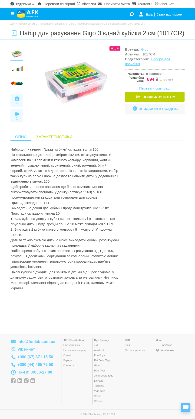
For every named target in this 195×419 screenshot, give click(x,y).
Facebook (13, 381)
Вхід (149, 14)
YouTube (32, 381)
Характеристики (54, 137)
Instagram (26, 381)
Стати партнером (169, 14)
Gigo (145, 49)
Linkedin (19, 381)
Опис (21, 137)
